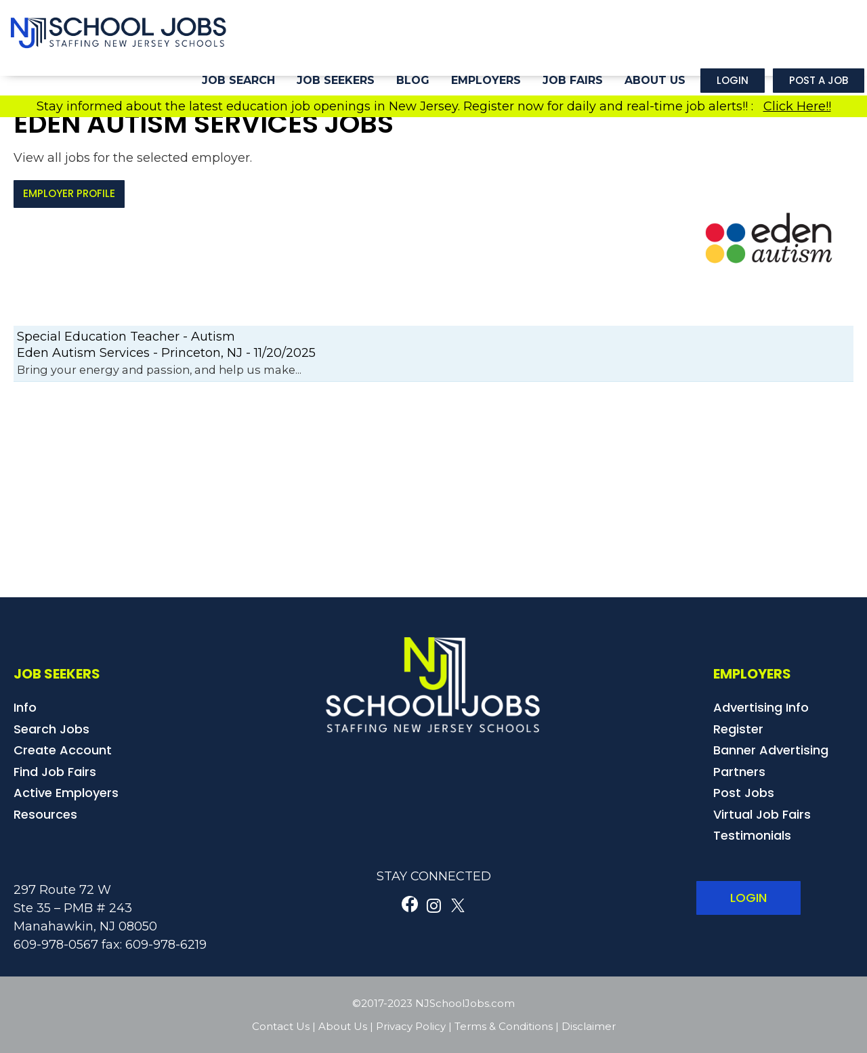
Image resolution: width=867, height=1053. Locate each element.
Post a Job (818, 80)
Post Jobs (743, 792)
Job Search (238, 80)
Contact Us (281, 1026)
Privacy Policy (411, 1026)
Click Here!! (797, 106)
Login (732, 80)
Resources (45, 814)
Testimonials (752, 835)
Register (738, 729)
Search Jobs (51, 729)
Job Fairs (573, 80)
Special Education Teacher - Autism (126, 336)
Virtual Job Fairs (762, 814)
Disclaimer (589, 1026)
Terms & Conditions (503, 1026)
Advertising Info (761, 707)
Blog (412, 80)
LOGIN (748, 897)
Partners (739, 771)
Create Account (63, 750)
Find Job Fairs (55, 771)
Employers (486, 80)
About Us (655, 80)
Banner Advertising (770, 750)
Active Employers (66, 792)
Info (25, 707)
